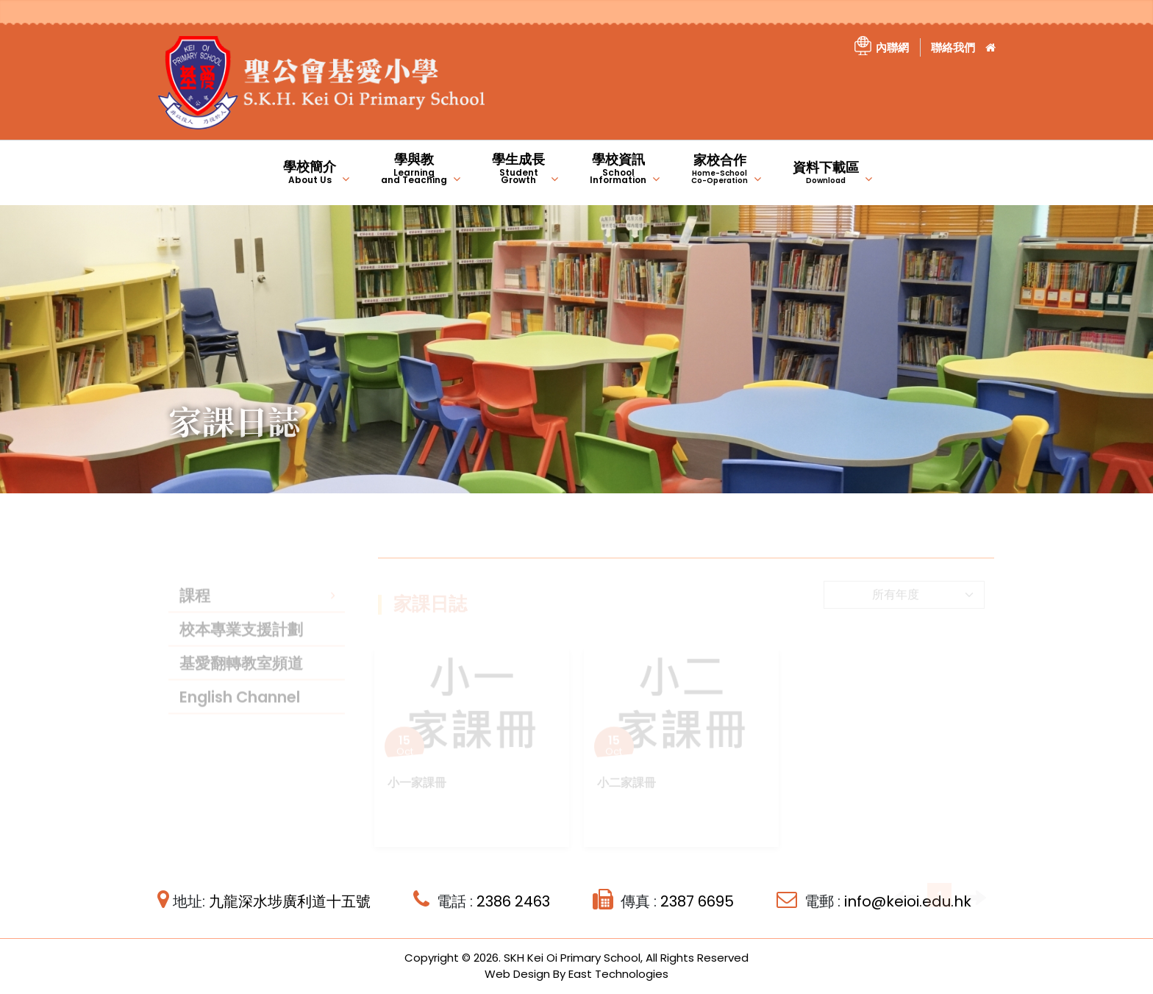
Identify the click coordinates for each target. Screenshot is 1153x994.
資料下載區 (826, 172)
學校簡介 (309, 171)
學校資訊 (618, 168)
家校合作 (719, 168)
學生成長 (518, 168)
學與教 (414, 168)
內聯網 (892, 47)
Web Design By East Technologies (576, 974)
